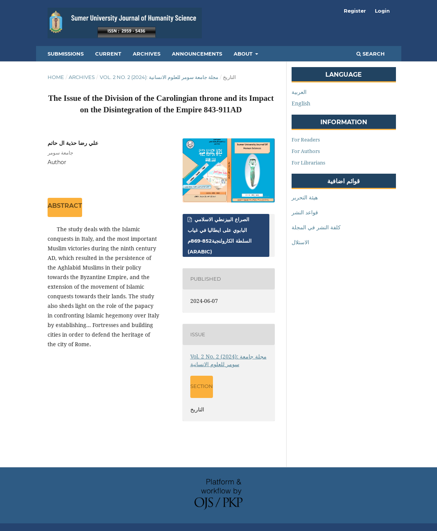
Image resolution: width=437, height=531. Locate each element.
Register (355, 11)
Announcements (197, 54)
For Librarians (308, 162)
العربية (299, 91)
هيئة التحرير (305, 197)
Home (56, 77)
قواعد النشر (305, 212)
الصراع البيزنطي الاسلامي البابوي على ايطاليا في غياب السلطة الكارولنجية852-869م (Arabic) (220, 235)
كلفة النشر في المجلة (316, 227)
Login (382, 11)
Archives (146, 54)
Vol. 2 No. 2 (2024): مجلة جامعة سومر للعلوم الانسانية (159, 77)
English (301, 103)
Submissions (66, 54)
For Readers (306, 139)
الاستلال (300, 242)
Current (108, 54)
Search (370, 54)
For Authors (306, 151)
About (244, 54)
